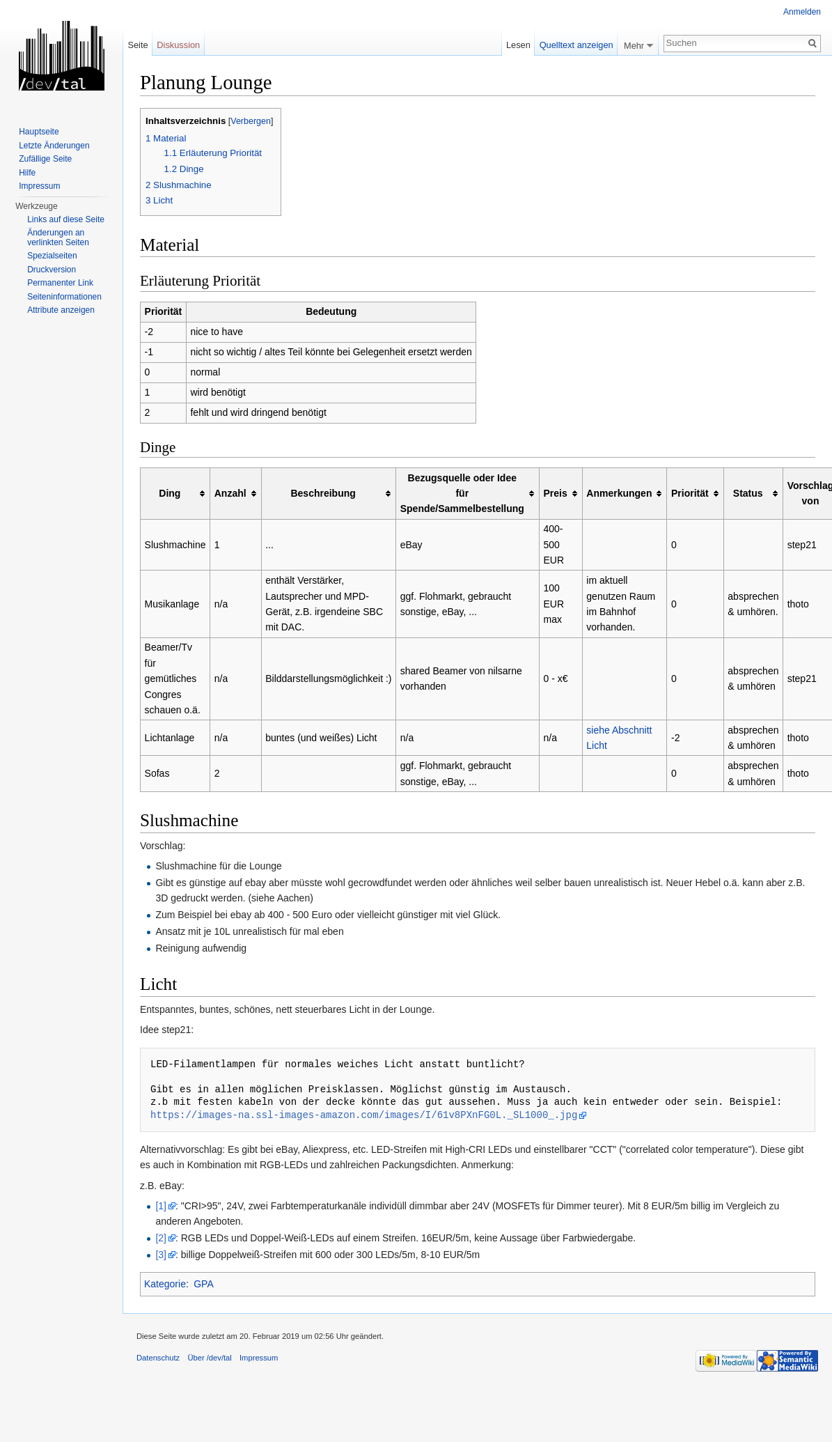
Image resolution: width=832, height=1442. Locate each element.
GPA (204, 1283)
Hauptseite (38, 132)
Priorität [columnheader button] (690, 493)
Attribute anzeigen (61, 310)
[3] (160, 1254)
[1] (160, 1205)
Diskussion (178, 45)
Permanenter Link (60, 283)
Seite (137, 45)
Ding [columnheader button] (169, 493)
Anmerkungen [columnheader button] (619, 493)
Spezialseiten (52, 256)
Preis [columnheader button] (555, 493)
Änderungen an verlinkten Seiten (58, 237)
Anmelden (802, 12)
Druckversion (51, 269)
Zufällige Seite (45, 159)
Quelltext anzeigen (576, 45)
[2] (160, 1237)
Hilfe (27, 173)
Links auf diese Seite (65, 219)
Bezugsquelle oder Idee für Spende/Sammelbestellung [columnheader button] (462, 493)
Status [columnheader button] (748, 493)
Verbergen (250, 121)
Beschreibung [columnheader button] (322, 493)
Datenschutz (158, 1358)
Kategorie (165, 1283)
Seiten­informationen (64, 297)
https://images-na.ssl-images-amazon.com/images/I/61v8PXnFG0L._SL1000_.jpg (363, 1115)
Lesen (518, 45)
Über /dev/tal (209, 1358)
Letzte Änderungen (54, 145)
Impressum (39, 186)
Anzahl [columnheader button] (230, 493)
